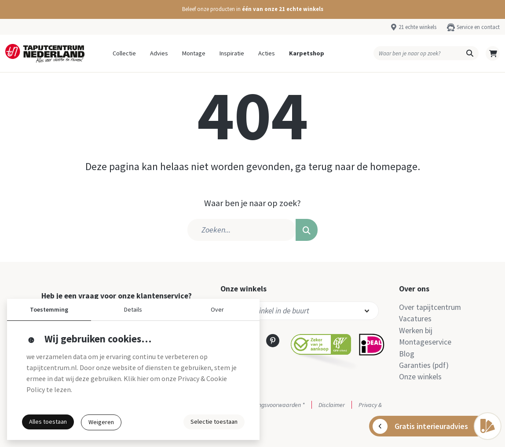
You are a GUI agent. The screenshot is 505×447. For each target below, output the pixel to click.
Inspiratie (232, 53)
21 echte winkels (417, 26)
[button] (252, 9)
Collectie (124, 53)
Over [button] (217, 309)
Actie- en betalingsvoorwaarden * (262, 405)
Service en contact (478, 26)
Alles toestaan (48, 421)
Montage (193, 53)
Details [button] (133, 309)
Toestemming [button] (49, 309)
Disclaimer (331, 405)
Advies (159, 53)
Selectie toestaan (214, 421)
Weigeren (101, 422)
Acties (266, 53)
